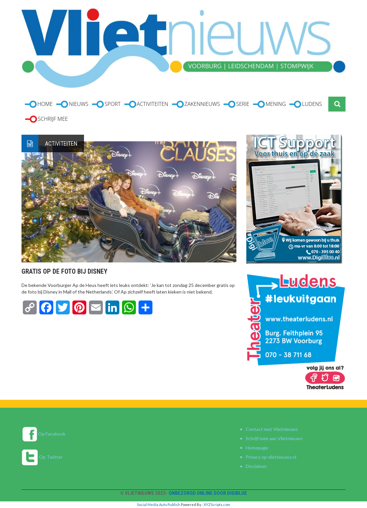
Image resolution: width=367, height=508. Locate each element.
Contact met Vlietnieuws (272, 429)
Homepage (257, 447)
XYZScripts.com (217, 504)
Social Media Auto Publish (158, 504)
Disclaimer (256, 466)
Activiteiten (61, 143)
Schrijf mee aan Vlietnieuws (274, 438)
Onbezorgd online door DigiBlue (208, 493)
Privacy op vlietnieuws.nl (271, 457)
